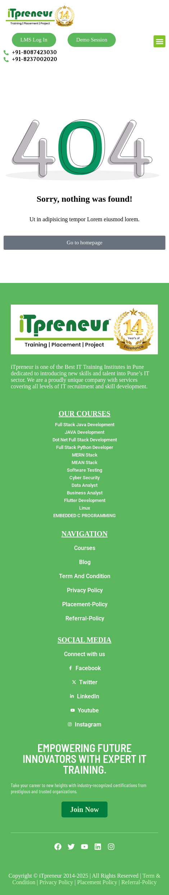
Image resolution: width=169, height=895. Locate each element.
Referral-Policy (139, 882)
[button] (159, 41)
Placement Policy (97, 882)
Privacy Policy (56, 882)
